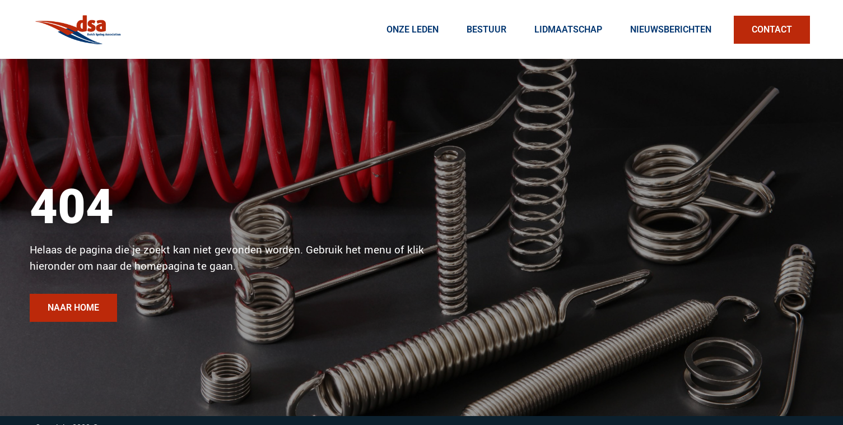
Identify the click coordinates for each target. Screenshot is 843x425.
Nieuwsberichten (670, 29)
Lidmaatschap (568, 29)
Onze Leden (412, 29)
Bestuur (486, 29)
